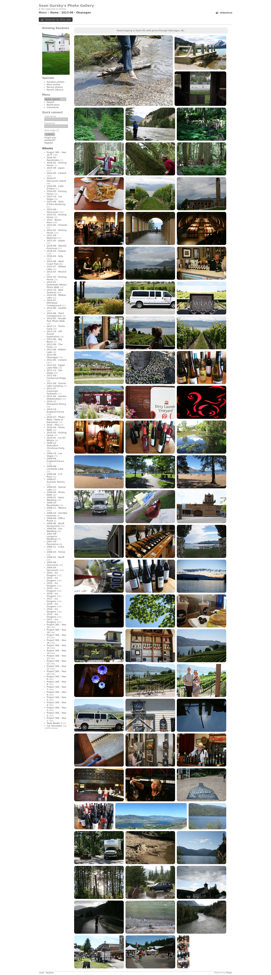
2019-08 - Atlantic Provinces (57, 247)
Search (50, 102)
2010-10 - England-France (55, 410)
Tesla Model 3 (54, 723)
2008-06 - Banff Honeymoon (55, 524)
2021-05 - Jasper (56, 240)
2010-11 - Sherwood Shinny (56, 402)
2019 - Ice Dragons (52, 589)
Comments (53, 107)
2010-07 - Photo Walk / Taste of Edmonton (56, 419)
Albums (47, 148)
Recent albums (55, 89)
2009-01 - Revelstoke (53, 504)
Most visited (53, 84)
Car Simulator (54, 726)
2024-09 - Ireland (56, 173)
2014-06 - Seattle (56, 308)
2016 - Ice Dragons (52, 605)
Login (41, 973)
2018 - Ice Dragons (52, 594)
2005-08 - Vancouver (52, 563)
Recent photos (55, 87)
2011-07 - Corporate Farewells (52, 391)
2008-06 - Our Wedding (54, 529)
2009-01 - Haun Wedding (55, 498)
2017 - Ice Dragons (52, 600)
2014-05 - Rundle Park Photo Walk (56, 319)
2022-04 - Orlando (57, 225)
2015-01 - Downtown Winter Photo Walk (57, 285)
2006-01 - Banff (55, 557)
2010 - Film (53, 424)
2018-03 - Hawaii (56, 251)
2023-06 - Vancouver (52, 210)
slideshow (226, 12)
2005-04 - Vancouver (52, 568)
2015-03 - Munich (56, 271)
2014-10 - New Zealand (55, 291)
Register (48, 143)
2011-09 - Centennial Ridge (56, 376)
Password (49, 123)
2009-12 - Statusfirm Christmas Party (55, 445)
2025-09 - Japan (56, 168)
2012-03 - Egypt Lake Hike (56, 366)
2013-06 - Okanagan (76, 12)
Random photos (55, 82)
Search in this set (58, 19)
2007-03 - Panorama (52, 542)
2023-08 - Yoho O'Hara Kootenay (56, 203)
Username (50, 116)
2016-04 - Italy (55, 256)
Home (54, 12)
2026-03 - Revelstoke (53, 158)
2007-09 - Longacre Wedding (52, 536)
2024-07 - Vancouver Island (56, 179)
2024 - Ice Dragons (52, 574)
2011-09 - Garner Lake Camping (56, 384)
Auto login (51, 130)
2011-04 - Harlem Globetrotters (57, 397)
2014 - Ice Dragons (52, 610)
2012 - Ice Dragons (52, 615)
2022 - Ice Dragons (52, 584)
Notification (53, 104)
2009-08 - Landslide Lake (55, 467)
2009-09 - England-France (55, 459)
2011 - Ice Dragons (52, 620)
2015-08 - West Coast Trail (55, 262)
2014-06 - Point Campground (55, 314)
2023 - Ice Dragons (52, 579)
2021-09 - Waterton (52, 236)
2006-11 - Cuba (55, 546)
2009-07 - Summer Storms (56, 480)
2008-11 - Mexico (56, 508)
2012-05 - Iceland (56, 360)
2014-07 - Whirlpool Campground (54, 303)
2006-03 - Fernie (56, 552)
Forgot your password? (50, 138)
